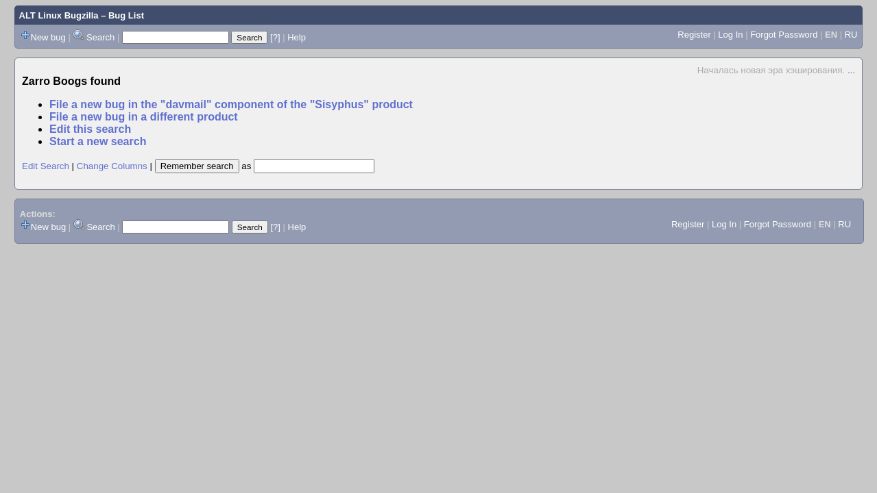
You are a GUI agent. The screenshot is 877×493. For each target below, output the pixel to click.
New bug (48, 37)
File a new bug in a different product (143, 117)
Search (100, 37)
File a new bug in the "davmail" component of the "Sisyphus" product (231, 104)
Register (693, 34)
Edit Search (45, 166)
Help (296, 37)
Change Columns (112, 166)
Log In (730, 34)
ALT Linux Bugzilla (59, 15)
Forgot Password (783, 34)
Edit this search (90, 129)
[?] (275, 37)
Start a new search (97, 141)
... (851, 70)
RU (851, 34)
